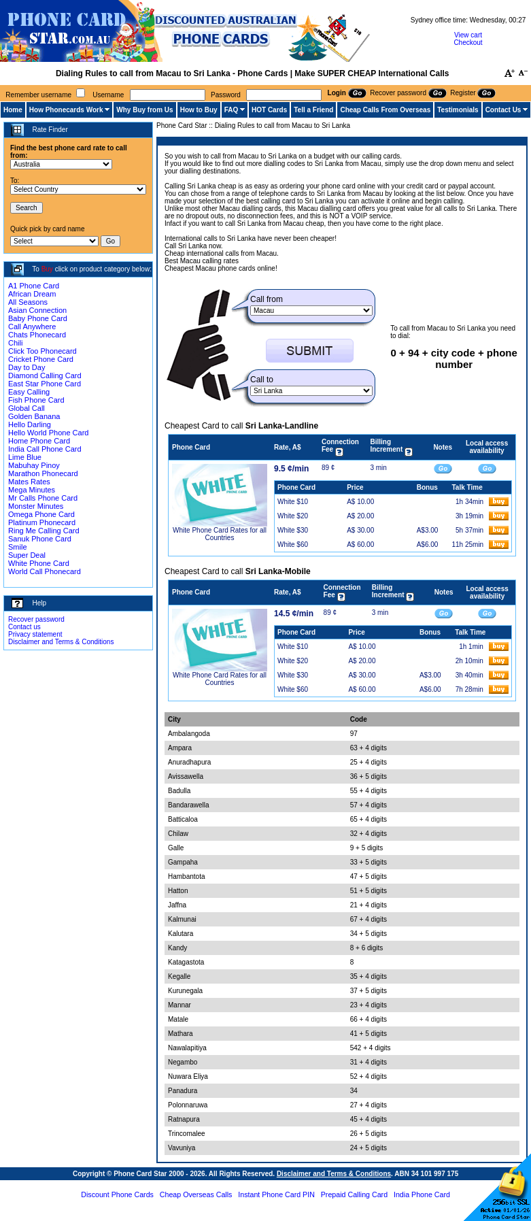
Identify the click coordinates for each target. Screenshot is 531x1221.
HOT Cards (269, 110)
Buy (47, 269)
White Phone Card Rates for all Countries (220, 533)
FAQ (231, 110)
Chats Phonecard (37, 335)
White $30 (292, 530)
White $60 (292, 544)
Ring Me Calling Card (44, 530)
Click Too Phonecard (42, 351)
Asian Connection (37, 310)
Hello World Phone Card (48, 433)
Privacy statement (35, 634)
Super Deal (27, 555)
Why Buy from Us (144, 110)
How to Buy (199, 110)
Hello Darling (29, 424)
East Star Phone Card (44, 384)
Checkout (467, 42)
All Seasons (28, 302)
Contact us (24, 627)
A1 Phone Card (33, 286)
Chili (15, 343)
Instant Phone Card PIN (276, 1194)
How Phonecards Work (66, 110)
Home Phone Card (39, 441)
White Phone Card (38, 563)
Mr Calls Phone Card (43, 498)
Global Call (26, 408)
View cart (468, 35)
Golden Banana (34, 416)
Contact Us (503, 110)
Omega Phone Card (41, 514)
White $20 (292, 516)
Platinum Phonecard (41, 522)
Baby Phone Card (37, 318)
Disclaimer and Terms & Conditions (61, 642)
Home (12, 110)
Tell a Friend (313, 110)
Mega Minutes (31, 490)
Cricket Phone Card (40, 359)
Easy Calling (29, 392)
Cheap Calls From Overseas (385, 110)
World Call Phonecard (44, 571)
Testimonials (457, 110)
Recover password (36, 619)
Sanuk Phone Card (39, 539)
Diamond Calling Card (45, 375)
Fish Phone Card (36, 400)
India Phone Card (422, 1194)
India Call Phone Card (45, 449)
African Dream (32, 294)
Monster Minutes (35, 506)
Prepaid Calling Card (354, 1194)
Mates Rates (29, 482)
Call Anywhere (32, 326)
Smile (17, 547)
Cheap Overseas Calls (196, 1194)
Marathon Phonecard (43, 473)
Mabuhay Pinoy (34, 465)
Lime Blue (24, 457)
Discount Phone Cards (117, 1194)
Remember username (38, 95)
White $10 (292, 501)
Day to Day (26, 367)
